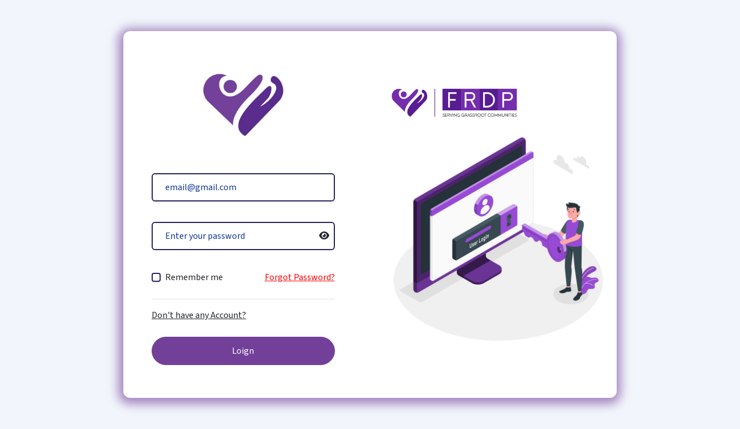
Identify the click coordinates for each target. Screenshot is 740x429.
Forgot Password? (300, 277)
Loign (243, 351)
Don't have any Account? (199, 315)
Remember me (194, 277)
